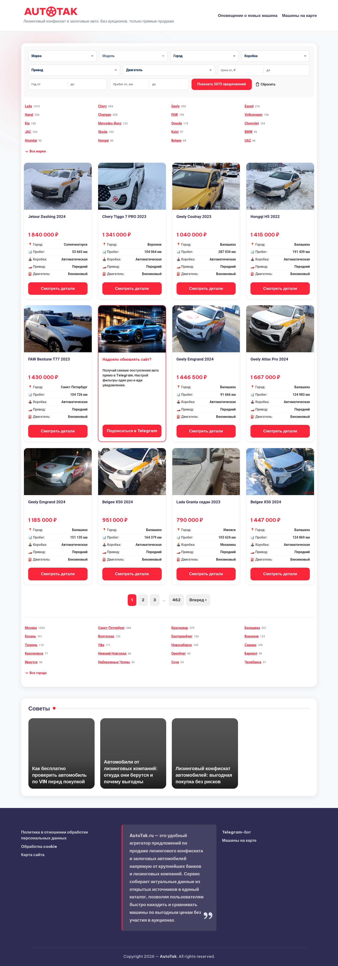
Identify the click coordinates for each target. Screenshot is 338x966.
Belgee (176, 140)
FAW (174, 114)
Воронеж (252, 636)
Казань (30, 636)
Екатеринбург (181, 636)
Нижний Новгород (112, 653)
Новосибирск (181, 645)
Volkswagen (253, 114)
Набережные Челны (114, 662)
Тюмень (31, 645)
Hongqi (103, 140)
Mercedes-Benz (109, 123)
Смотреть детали (58, 288)
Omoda (176, 123)
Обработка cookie (39, 846)
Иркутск (31, 662)
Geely (175, 106)
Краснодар (179, 628)
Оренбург (178, 653)
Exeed (249, 106)
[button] (35, 151)
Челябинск (253, 662)
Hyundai (31, 140)
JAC (28, 132)
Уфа (101, 645)
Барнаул (251, 653)
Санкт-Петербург (111, 628)
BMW (248, 132)
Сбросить (265, 84)
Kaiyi (175, 132)
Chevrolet (252, 123)
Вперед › (198, 599)
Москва (31, 628)
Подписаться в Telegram (132, 430)
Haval (29, 114)
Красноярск (34, 653)
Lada (28, 106)
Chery (102, 106)
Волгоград (106, 636)
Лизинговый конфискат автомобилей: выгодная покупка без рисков (204, 774)
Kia (27, 123)
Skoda (102, 132)
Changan (104, 114)
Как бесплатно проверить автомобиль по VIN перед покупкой (59, 774)
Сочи (175, 662)
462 (176, 599)
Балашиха (252, 628)
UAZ (248, 140)
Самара (250, 645)
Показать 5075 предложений (221, 84)
